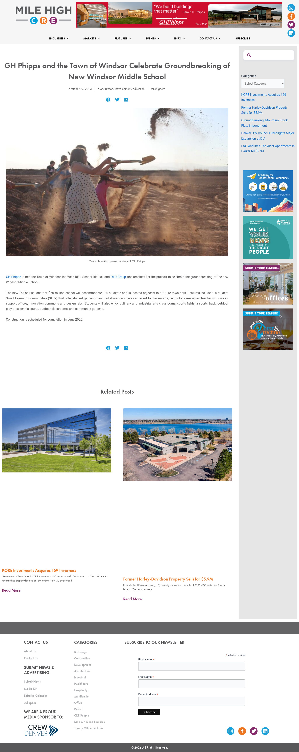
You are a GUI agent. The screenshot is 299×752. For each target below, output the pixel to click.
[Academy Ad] (268, 191)
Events (153, 38)
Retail (78, 708)
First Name (146, 659)
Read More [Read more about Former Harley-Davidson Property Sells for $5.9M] (132, 599)
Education (139, 89)
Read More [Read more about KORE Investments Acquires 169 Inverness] (11, 590)
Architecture (82, 670)
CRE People (81, 715)
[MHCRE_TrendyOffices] (268, 283)
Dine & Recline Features (89, 721)
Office (78, 702)
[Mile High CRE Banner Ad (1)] (179, 14)
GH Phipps (13, 277)
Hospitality (81, 689)
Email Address (148, 694)
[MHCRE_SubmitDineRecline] (268, 329)
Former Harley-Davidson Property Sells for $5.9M (168, 578)
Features (122, 38)
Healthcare (81, 683)
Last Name (146, 676)
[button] (108, 100)
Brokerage (80, 651)
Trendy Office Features (88, 727)
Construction (105, 89)
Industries (59, 38)
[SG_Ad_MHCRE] (268, 237)
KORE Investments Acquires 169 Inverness (39, 570)
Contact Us (210, 38)
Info (179, 38)
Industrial (80, 677)
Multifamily (81, 696)
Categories (248, 76)
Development (123, 89)
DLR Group (118, 277)
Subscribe (242, 38)
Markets (91, 38)
